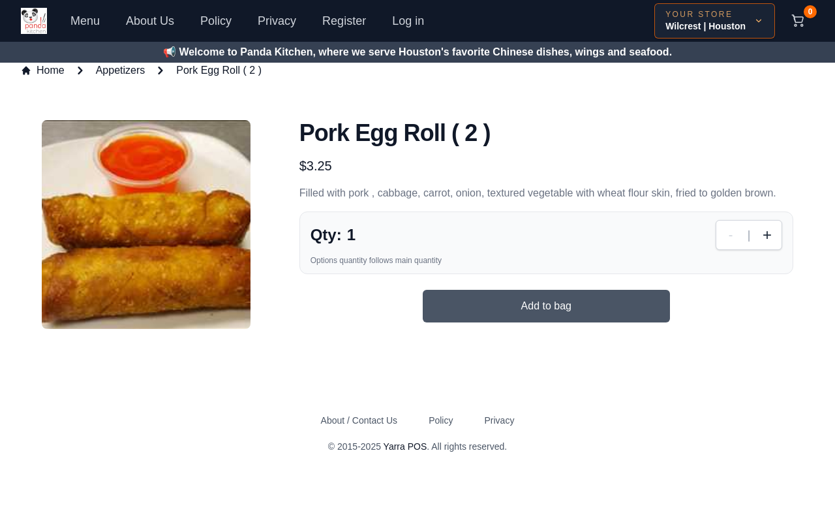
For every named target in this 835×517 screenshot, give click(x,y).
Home (43, 70)
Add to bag (546, 305)
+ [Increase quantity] (767, 234)
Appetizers (120, 70)
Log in (408, 20)
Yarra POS (405, 446)
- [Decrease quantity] (731, 235)
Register (344, 20)
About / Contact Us (359, 420)
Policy (216, 20)
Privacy (277, 20)
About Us (150, 20)
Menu (85, 20)
